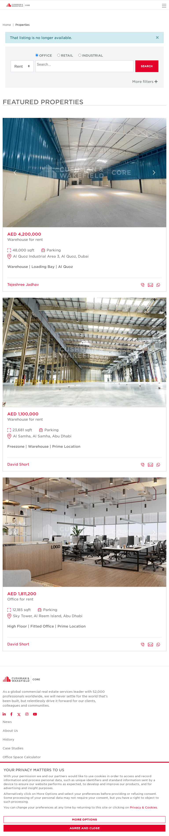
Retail (67, 55)
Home (7, 24)
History (8, 739)
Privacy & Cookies (143, 807)
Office (45, 55)
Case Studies (13, 748)
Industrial (92, 55)
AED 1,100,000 (23, 413)
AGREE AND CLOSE (85, 828)
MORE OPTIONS (84, 819)
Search (147, 66)
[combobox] (84, 66)
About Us (10, 730)
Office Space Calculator (22, 757)
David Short (18, 464)
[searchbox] (85, 64)
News (7, 722)
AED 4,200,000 (24, 234)
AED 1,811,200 (21, 593)
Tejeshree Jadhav (23, 284)
